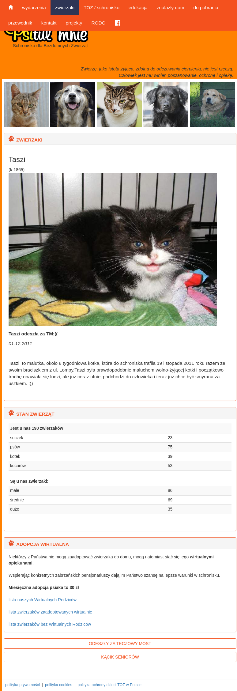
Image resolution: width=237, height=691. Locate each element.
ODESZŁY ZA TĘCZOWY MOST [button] (120, 643)
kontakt (49, 22)
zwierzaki (64, 7)
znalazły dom (170, 7)
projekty (74, 22)
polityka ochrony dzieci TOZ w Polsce (109, 685)
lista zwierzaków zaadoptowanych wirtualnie (50, 612)
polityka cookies (58, 685)
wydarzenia (34, 7)
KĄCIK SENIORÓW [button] (120, 657)
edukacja (138, 7)
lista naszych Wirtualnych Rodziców (43, 599)
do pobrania (205, 7)
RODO (98, 22)
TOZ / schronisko (101, 7)
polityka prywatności (22, 685)
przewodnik (20, 22)
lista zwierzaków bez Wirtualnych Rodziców (50, 624)
